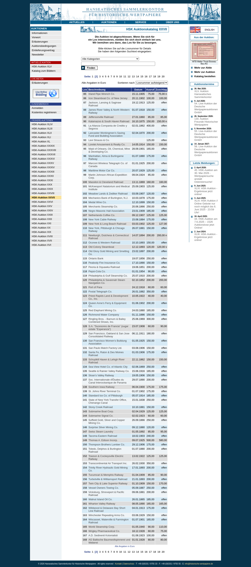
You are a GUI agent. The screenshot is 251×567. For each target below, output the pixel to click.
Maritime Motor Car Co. (101, 170)
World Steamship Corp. (101, 526)
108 (85, 219)
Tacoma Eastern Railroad (102, 435)
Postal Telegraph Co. (100, 291)
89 (84, 117)
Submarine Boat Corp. (101, 411)
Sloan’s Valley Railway (101, 375)
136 (85, 375)
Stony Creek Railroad (100, 407)
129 (85, 333)
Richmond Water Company (103, 314)
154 (85, 467)
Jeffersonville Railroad (101, 117)
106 (85, 210)
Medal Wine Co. (97, 202)
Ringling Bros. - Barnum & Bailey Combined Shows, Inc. (107, 320)
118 (85, 271)
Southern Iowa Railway (101, 386)
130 (85, 340)
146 (85, 427)
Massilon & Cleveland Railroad (105, 182)
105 (85, 206)
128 (85, 326)
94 (84, 144)
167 (85, 535)
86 (84, 98)
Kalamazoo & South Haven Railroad (108, 121)
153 (85, 463)
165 (85, 526)
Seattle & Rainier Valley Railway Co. (108, 371)
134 (85, 366)
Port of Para (95, 287)
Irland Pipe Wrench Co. (101, 93)
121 (85, 287)
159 (85, 492)
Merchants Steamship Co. (103, 206)
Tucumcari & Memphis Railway (105, 474)
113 (85, 246)
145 (85, 420)
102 (85, 193)
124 (85, 303)
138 (85, 386)
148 (85, 435)
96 (84, 156)
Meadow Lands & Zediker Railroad (107, 193)
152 (85, 456)
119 (85, 275)
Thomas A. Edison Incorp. (103, 440)
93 (84, 140)
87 (84, 102)
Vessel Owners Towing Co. (103, 487)
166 (85, 531)
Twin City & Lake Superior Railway (107, 483)
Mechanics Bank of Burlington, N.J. (108, 197)
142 (85, 407)
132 (85, 352)
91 (84, 125)
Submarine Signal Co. (100, 415)
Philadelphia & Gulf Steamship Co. (107, 275)
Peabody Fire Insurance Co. (104, 262)
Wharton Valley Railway (101, 503)
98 (84, 170)
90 (84, 121)
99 (84, 174)
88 (84, 109)
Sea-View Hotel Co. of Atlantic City (107, 366)
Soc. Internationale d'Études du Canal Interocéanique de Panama (107, 381)
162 (85, 507)
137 (85, 379)
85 (84, 93)
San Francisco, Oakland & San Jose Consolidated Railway (108, 335)
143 (85, 411)
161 (85, 503)
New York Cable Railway (102, 219)
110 (85, 228)
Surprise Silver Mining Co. (103, 427)
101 (85, 186)
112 (85, 242)
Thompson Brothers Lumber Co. (106, 444)
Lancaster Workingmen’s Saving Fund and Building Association (106, 134)
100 (85, 182)
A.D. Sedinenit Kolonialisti (103, 535)
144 (85, 415)
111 (85, 235)
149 (85, 440)
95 (84, 148)
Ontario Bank (95, 258)
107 (85, 215)
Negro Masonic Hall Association (106, 210)
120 (85, 280)
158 (85, 487)
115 (85, 258)
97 (84, 163)
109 (85, 223)
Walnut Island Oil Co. (100, 499)
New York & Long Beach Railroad (107, 223)
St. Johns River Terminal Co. (104, 391)
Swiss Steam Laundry (100, 431)
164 (85, 519)
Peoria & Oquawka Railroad (104, 267)
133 (85, 359)
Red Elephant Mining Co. (102, 310)
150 (85, 444)
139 (85, 391)
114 (85, 251)
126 (85, 314)
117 (85, 267)
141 (85, 399)
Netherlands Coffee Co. (101, 215)
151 (85, 448)
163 (85, 515)
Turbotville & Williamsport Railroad (107, 479)
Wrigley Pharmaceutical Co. (104, 531)
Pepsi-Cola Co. (96, 271)
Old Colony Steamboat (101, 246)
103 (85, 197)
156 (85, 479)
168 (85, 539)
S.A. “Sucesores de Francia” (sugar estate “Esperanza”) (108, 328)
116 (85, 262)
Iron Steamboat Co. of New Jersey (107, 98)
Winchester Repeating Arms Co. (106, 515)
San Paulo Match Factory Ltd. (105, 347)
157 (85, 483)
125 (85, 310)
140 (85, 395)
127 (85, 318)
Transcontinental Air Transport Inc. (107, 463)
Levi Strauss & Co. (99, 140)
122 (85, 291)
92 (84, 132)
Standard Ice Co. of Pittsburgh (105, 395)
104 (85, 202)
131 (85, 347)
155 (85, 474)
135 (85, 371)
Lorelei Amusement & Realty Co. (106, 144)
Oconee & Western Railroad (104, 242)
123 (85, 295)
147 (85, 431)
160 (85, 499)
